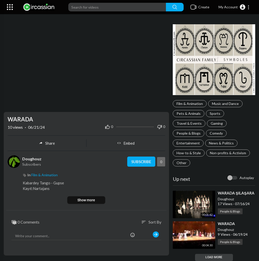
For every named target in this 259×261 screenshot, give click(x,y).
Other (181, 163)
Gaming (217, 123)
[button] (234, 7)
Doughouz (226, 199)
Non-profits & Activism (228, 153)
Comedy (216, 133)
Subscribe (141, 161)
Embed (126, 143)
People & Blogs (189, 133)
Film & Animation (190, 103)
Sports (215, 113)
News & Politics (221, 143)
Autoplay (247, 178)
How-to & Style (189, 153)
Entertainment (188, 143)
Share (47, 143)
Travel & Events (189, 123)
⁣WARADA (226, 223)
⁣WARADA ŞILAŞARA (236, 193)
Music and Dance (225, 103)
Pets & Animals (189, 113)
